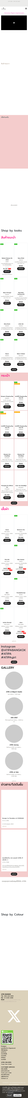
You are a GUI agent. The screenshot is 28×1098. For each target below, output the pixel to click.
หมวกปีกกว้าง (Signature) (8, 1048)
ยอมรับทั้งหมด (17, 1095)
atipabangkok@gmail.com (9, 1001)
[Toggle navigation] (26, 8)
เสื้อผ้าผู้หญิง (4, 1050)
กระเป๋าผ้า (3, 1059)
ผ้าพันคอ (3, 1058)
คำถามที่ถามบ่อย (5, 1075)
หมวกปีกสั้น (4, 1054)
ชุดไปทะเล (3, 1052)
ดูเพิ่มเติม (14, 369)
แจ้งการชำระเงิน (5, 1071)
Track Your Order (6, 1064)
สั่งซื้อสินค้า (7, 271)
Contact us (4, 1078)
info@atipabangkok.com (12, 1000)
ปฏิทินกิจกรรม (5, 1076)
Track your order (6, 1073)
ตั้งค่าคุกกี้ (9, 1095)
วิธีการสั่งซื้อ (4, 1069)
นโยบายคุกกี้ (10, 1092)
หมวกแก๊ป (3, 1056)
